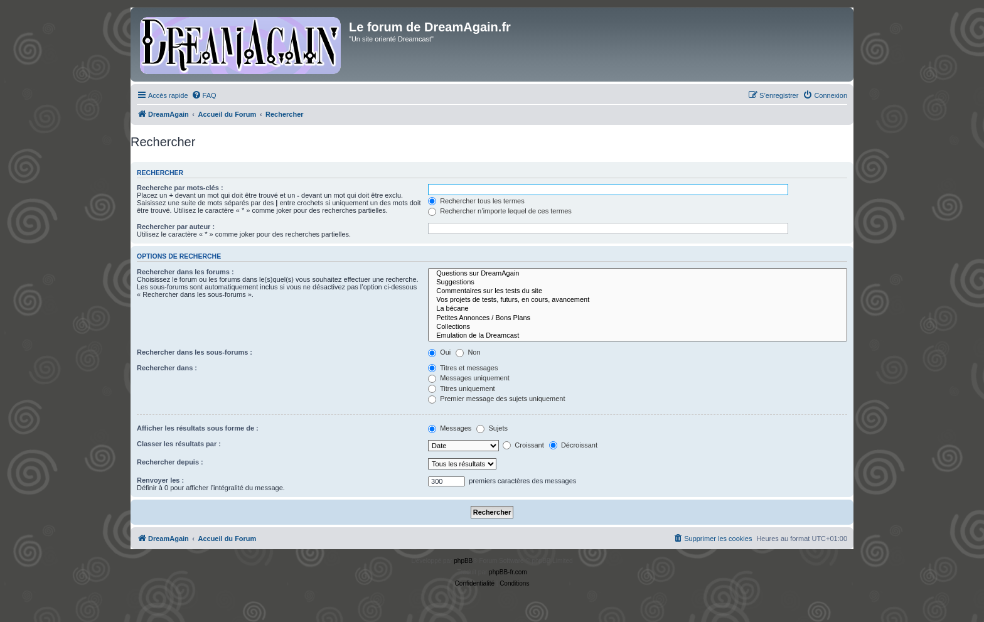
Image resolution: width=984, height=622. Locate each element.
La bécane (637, 308)
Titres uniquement (461, 388)
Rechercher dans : (167, 368)
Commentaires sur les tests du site (637, 291)
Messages (449, 428)
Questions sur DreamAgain (637, 273)
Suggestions (637, 282)
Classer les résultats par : (179, 444)
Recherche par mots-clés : (180, 187)
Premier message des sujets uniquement (496, 398)
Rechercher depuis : (170, 462)
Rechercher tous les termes (476, 201)
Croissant (523, 445)
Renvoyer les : (160, 480)
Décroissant (573, 445)
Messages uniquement (469, 378)
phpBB (463, 560)
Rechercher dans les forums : (185, 272)
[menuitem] (204, 95)
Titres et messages (463, 368)
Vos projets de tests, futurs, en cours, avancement (637, 300)
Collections (637, 327)
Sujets (492, 428)
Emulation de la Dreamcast (637, 335)
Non (468, 352)
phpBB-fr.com (508, 572)
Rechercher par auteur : (176, 226)
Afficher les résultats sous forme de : (198, 428)
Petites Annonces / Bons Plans (637, 318)
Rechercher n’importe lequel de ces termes (500, 211)
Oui (439, 352)
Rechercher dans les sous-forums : (194, 352)
